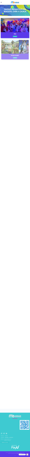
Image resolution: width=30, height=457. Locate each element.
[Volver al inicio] (15, 2)
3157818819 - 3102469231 (9, 437)
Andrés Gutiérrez (19, 453)
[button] (1, 2)
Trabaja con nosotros (4, 442)
